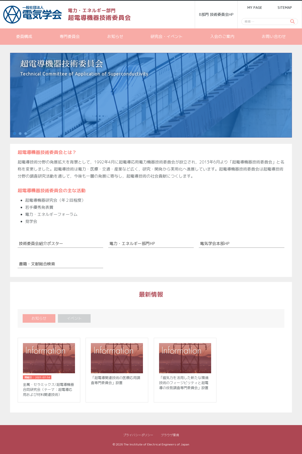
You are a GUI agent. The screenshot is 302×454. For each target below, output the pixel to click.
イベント (74, 318)
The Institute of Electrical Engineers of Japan (156, 444)
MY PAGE (254, 7)
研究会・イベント (166, 36)
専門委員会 (70, 36)
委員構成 (24, 36)
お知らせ (115, 36)
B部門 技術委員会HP (216, 14)
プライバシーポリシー (138, 435)
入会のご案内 (222, 36)
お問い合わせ (274, 36)
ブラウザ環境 (170, 435)
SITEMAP (285, 7)
